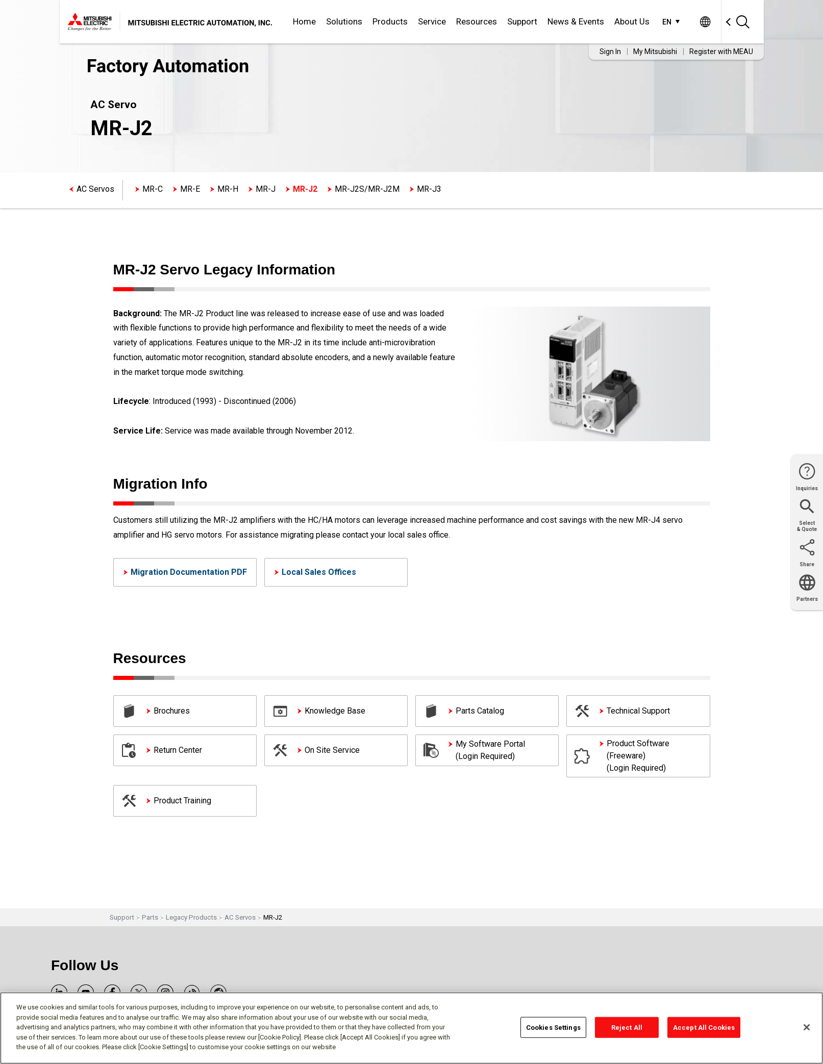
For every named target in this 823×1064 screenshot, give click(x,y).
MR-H (227, 189)
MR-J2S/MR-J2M (367, 189)
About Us (632, 21)
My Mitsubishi (655, 51)
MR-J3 (429, 189)
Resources (476, 21)
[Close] (806, 1027)
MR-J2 (305, 189)
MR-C (152, 189)
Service (432, 21)
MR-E (190, 189)
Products (390, 21)
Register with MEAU (721, 51)
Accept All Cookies (704, 1027)
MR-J (266, 189)
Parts (150, 917)
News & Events (575, 21)
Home (304, 21)
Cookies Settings (553, 1027)
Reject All (626, 1027)
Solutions (344, 21)
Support (522, 21)
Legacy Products (191, 917)
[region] (411, 1028)
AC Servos (95, 189)
